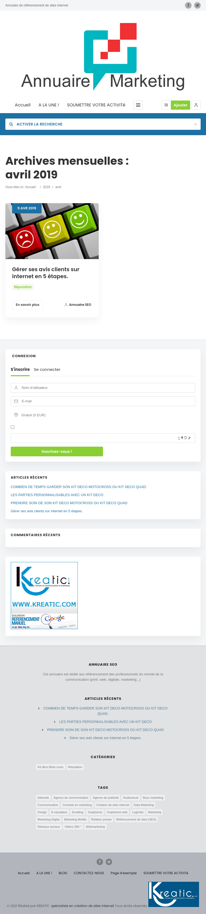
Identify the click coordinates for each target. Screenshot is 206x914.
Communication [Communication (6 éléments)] (48, 805)
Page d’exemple (124, 873)
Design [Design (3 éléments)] (42, 812)
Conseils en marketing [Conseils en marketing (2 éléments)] (77, 805)
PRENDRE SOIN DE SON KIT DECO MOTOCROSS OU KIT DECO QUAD (69, 503)
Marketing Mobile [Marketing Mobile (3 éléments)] (75, 819)
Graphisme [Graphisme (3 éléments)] (95, 812)
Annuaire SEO (77, 304)
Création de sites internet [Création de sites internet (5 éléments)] (112, 805)
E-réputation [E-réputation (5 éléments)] (59, 812)
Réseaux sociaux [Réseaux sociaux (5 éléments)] (49, 826)
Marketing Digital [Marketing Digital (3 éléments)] (49, 819)
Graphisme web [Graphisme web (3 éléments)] (117, 812)
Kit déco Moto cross (51, 767)
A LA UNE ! (49, 105)
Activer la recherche (35, 124)
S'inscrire (20, 369)
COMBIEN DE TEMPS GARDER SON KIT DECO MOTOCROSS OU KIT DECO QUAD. (79, 487)
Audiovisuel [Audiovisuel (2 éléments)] (130, 797)
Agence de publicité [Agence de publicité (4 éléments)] (106, 797)
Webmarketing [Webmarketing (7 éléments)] (95, 826)
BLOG (63, 873)
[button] (196, 105)
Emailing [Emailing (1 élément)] (77, 812)
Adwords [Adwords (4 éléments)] (43, 797)
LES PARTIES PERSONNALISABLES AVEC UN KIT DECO (57, 495)
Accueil (22, 105)
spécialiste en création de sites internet (82, 906)
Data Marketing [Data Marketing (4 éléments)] (144, 805)
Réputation (23, 287)
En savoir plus (27, 304)
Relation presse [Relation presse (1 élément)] (101, 819)
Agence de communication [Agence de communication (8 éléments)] (71, 797)
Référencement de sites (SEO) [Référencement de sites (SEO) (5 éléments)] (136, 819)
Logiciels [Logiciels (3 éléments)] (138, 812)
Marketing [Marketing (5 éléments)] (154, 812)
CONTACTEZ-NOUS (89, 873)
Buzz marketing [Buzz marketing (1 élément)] (153, 797)
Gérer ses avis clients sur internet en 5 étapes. (45, 273)
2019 (46, 187)
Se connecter (47, 369)
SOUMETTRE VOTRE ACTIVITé (96, 105)
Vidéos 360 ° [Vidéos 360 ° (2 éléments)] (73, 826)
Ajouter (180, 105)
